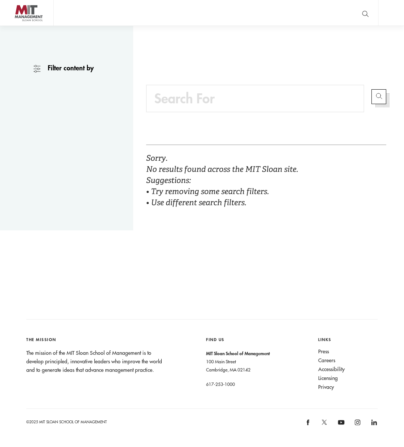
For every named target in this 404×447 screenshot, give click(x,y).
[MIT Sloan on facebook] (308, 424)
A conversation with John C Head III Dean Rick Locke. (235, 13)
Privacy (326, 387)
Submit (378, 96)
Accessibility (331, 369)
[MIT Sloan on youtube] (340, 426)
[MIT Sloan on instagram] (357, 424)
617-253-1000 (220, 384)
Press (323, 351)
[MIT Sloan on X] (324, 424)
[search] (365, 13)
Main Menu (391, 13)
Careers (326, 360)
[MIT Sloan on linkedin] (373, 424)
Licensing (328, 378)
